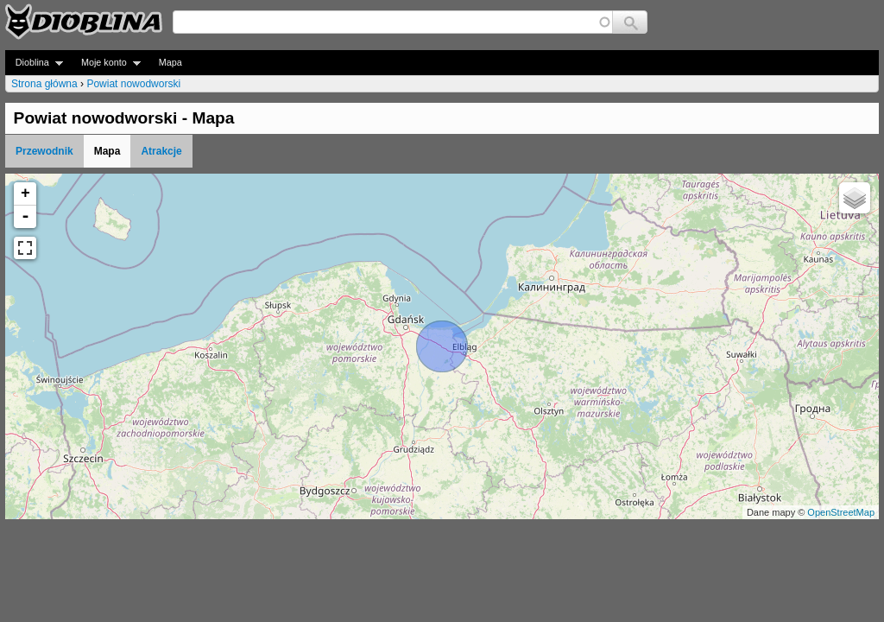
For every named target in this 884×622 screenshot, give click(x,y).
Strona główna (44, 84)
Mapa (170, 62)
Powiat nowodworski (133, 84)
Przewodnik (44, 151)
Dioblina (34, 62)
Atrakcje (161, 151)
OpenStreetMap (841, 512)
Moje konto (106, 62)
